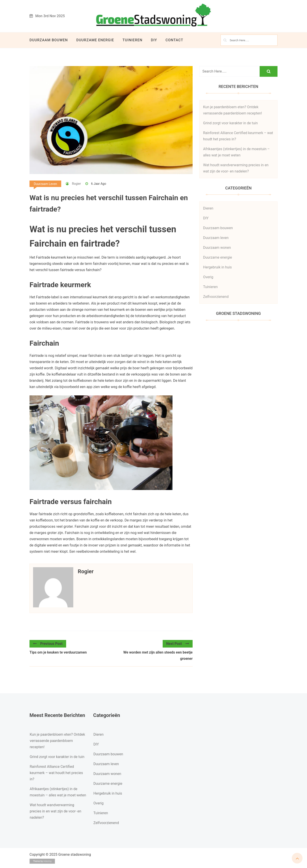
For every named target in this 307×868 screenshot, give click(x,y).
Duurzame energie (95, 40)
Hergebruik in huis (217, 267)
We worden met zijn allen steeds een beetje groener (158, 655)
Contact (174, 40)
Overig (208, 277)
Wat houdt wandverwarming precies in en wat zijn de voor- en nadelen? (55, 811)
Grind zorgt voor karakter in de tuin (230, 123)
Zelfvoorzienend (216, 297)
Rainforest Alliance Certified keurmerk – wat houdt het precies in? (56, 772)
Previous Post (48, 644)
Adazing (47, 861)
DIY (154, 40)
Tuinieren (132, 40)
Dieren (208, 208)
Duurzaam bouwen (48, 40)
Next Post (177, 644)
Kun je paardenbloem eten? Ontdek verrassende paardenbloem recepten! (57, 740)
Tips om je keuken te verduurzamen (58, 652)
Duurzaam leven (45, 184)
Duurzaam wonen (217, 247)
